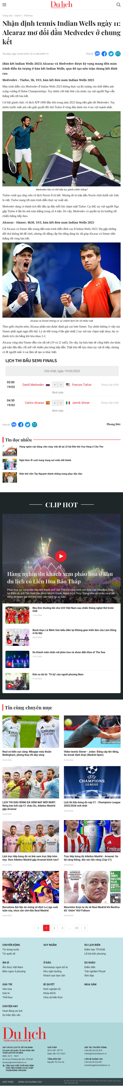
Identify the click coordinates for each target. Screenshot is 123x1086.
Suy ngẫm (50, 945)
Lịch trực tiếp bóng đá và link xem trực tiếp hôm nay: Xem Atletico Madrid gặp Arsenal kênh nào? (30, 858)
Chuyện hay (10, 1006)
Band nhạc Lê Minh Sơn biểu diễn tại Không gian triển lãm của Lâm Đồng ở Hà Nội (74, 632)
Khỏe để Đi (49, 993)
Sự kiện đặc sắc (11, 1015)
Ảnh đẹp (89, 976)
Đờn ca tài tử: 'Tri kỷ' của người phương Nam (58, 674)
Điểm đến (89, 967)
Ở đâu (47, 963)
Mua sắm (90, 984)
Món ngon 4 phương (13, 971)
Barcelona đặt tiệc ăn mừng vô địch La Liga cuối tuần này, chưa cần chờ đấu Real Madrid (30, 909)
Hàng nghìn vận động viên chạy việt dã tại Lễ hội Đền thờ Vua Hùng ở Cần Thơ (61, 446)
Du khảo (89, 963)
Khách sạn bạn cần (54, 976)
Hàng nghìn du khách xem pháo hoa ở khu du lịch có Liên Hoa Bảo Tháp (57, 577)
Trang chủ (7, 15)
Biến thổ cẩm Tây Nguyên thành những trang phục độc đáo (50, 473)
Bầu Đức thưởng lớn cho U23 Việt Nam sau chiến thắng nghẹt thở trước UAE (73, 609)
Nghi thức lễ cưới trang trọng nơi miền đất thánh (45, 460)
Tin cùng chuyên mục (28, 707)
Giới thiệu (8, 1082)
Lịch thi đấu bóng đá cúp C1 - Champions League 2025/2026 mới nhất (92, 804)
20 (76, 928)
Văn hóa (7, 989)
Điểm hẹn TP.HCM (94, 950)
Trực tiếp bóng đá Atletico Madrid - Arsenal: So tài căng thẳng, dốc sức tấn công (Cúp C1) (91, 858)
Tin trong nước (10, 950)
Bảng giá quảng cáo (30, 1082)
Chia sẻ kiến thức (53, 997)
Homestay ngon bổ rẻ (55, 967)
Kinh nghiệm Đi (52, 989)
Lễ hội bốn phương (95, 954)
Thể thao (28, 15)
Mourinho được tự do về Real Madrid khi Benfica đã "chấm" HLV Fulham (92, 909)
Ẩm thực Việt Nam (12, 967)
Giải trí (18, 15)
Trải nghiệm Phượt (94, 971)
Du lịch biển (92, 945)
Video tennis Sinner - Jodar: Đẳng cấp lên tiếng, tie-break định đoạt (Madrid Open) (91, 753)
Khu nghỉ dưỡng (52, 971)
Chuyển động (11, 945)
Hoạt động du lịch (12, 1011)
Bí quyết (49, 984)
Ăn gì (5, 963)
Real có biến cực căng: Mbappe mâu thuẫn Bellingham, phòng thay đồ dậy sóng (26, 753)
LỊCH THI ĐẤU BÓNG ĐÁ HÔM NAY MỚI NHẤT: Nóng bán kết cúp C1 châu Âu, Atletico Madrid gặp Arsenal (29, 806)
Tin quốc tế (8, 954)
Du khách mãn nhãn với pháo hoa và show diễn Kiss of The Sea (69, 652)
